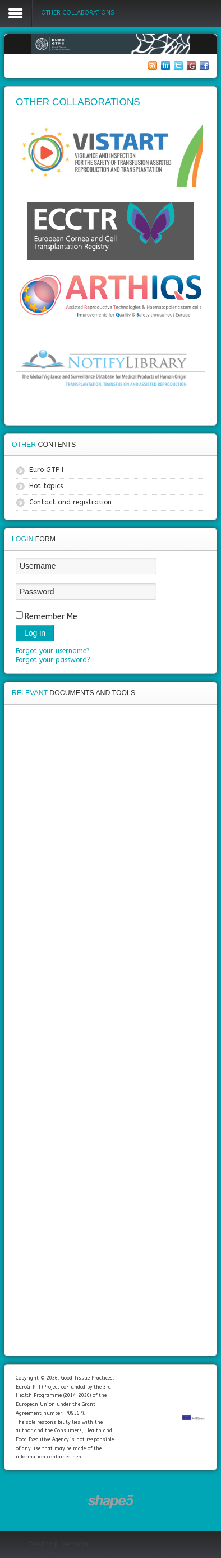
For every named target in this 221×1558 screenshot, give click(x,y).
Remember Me (51, 616)
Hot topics (46, 486)
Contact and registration (70, 502)
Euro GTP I (46, 470)
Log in (34, 633)
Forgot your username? (53, 651)
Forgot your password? (53, 660)
